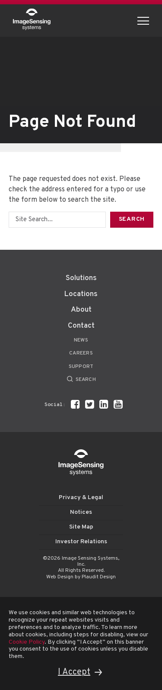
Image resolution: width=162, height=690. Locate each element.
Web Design (59, 577)
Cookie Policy (26, 642)
